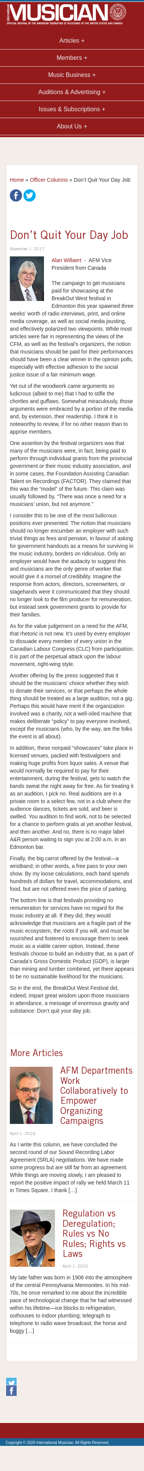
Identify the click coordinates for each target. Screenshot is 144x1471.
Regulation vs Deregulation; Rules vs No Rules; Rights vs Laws (94, 1235)
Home (17, 180)
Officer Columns (49, 180)
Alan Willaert (66, 260)
